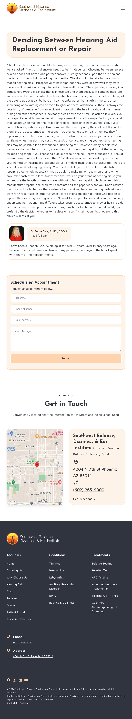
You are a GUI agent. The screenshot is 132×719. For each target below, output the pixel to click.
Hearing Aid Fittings (105, 595)
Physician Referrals (19, 619)
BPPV (52, 595)
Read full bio (39, 235)
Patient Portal (16, 612)
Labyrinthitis (57, 577)
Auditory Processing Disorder (62, 586)
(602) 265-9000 (88, 489)
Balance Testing (102, 563)
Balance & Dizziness (61, 602)
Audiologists (14, 570)
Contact (12, 605)
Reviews (12, 598)
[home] (31, 8)
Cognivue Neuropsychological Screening (104, 607)
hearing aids (25, 82)
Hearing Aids (15, 584)
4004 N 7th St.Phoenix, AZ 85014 (33, 656)
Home (10, 563)
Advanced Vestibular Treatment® (105, 586)
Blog (9, 591)
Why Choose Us (17, 577)
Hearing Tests (101, 570)
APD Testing (100, 577)
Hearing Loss (57, 570)
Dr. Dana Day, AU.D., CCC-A (49, 231)
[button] (122, 8)
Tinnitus (54, 563)
